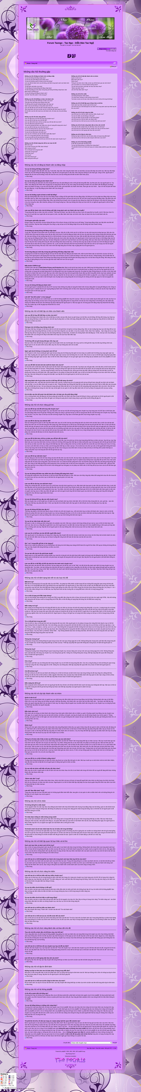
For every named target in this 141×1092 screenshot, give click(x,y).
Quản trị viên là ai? (76, 78)
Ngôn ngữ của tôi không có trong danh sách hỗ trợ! (38, 105)
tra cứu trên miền (94, 1024)
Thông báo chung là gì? (31, 151)
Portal (28, 63)
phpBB (63, 1051)
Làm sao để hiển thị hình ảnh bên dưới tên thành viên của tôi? (41, 107)
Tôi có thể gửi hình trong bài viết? (34, 149)
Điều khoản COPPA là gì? (32, 91)
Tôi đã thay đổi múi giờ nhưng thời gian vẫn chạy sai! (39, 104)
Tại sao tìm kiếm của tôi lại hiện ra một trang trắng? (85, 117)
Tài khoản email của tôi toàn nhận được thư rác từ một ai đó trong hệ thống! (91, 99)
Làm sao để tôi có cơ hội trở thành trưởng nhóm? (84, 84)
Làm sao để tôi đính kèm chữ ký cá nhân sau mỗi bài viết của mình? (43, 122)
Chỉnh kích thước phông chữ (114, 63)
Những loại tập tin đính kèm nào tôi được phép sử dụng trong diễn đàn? (90, 136)
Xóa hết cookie (100, 1048)
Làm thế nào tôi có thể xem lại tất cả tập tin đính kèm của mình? (88, 137)
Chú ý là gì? (28, 155)
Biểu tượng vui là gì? (30, 148)
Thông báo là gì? (29, 153)
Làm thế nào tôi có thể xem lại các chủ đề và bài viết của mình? (88, 121)
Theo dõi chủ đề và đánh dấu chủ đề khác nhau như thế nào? (88, 126)
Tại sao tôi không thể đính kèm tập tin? (35, 130)
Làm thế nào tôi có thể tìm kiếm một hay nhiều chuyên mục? (87, 114)
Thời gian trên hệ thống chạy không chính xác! (37, 102)
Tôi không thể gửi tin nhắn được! (80, 95)
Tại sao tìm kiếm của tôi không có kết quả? (83, 116)
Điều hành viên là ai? (77, 79)
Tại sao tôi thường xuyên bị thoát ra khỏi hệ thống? (38, 81)
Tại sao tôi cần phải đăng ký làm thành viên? (37, 79)
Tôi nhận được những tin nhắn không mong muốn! (84, 97)
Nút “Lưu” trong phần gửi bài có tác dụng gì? (37, 135)
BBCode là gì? (29, 144)
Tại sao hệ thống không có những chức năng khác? (85, 145)
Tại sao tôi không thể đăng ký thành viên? (36, 93)
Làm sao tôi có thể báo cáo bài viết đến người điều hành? (40, 133)
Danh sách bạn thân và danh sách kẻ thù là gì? (84, 105)
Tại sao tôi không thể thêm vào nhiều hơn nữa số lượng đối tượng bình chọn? (46, 125)
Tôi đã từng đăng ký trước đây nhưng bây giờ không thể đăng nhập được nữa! (46, 89)
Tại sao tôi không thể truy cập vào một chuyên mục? (39, 128)
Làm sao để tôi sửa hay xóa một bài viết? (36, 120)
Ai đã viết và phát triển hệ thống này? (81, 143)
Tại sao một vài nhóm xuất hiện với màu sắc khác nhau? (86, 86)
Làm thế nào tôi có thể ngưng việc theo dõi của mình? (85, 130)
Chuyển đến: (66, 1042)
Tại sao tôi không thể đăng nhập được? (35, 78)
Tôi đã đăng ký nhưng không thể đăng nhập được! (38, 88)
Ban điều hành (91, 1048)
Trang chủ (34, 63)
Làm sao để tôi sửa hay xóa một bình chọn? (37, 127)
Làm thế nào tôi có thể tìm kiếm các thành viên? (84, 119)
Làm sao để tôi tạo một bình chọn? (34, 123)
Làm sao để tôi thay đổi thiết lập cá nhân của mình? (39, 100)
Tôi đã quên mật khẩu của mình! (33, 86)
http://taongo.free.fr (70, 1053)
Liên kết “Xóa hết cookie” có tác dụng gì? (36, 94)
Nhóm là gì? (74, 81)
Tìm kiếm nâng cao (111, 50)
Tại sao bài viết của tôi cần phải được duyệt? (37, 137)
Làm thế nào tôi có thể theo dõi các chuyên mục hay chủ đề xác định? (90, 128)
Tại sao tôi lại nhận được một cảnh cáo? (35, 132)
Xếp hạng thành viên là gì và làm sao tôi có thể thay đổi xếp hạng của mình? (45, 109)
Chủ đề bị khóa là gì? (30, 156)
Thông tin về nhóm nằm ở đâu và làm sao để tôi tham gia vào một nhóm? (91, 83)
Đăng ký (114, 66)
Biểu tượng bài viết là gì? (31, 158)
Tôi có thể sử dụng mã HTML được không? (36, 146)
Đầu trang (29, 176)
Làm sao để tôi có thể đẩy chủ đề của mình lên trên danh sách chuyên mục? (45, 139)
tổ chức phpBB (94, 995)
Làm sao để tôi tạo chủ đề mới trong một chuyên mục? (39, 118)
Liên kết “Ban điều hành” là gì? (79, 89)
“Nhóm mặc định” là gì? (77, 88)
